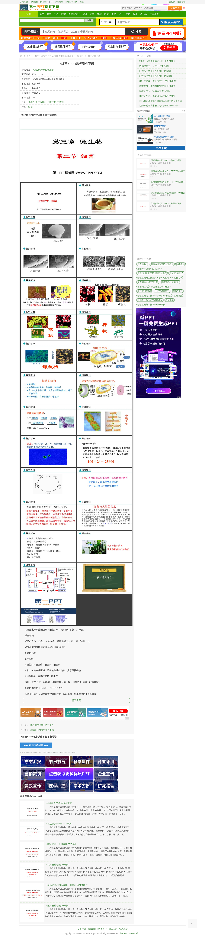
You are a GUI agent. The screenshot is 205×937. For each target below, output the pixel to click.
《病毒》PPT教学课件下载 (41, 730)
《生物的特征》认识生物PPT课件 (153, 66)
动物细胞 (180, 264)
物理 (85, 14)
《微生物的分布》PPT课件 (41, 725)
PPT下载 (79, 2)
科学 (63, 14)
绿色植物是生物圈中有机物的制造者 (154, 295)
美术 (128, 14)
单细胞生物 (142, 286)
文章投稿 (181, 2)
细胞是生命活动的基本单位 (150, 300)
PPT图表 (69, 2)
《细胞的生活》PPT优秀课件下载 (165, 203)
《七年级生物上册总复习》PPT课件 (154, 71)
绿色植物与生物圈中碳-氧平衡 (151, 304)
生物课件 (45, 56)
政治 (120, 14)
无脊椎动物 (142, 264)
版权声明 (92, 929)
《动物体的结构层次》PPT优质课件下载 (167, 182)
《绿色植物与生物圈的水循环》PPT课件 (156, 86)
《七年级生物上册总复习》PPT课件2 (155, 76)
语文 (41, 14)
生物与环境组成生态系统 (148, 268)
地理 (99, 14)
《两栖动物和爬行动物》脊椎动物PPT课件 (66, 885)
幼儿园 (143, 14)
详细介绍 (32, 102)
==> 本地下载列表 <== (36, 745)
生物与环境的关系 (173, 277)
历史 (106, 14)
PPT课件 (35, 56)
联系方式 (102, 929)
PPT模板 (34, 2)
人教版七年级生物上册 (62, 56)
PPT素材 (44, 2)
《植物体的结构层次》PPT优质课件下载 (167, 171)
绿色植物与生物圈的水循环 (150, 277)
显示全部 (76, 700)
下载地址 (42, 102)
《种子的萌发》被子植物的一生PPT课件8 (157, 81)
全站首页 (24, 2)
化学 (92, 14)
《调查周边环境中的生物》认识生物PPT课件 (159, 105)
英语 (56, 14)
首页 (28, 14)
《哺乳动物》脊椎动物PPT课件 (60, 844)
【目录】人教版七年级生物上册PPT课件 (156, 61)
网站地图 (113, 929)
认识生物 (169, 300)
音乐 (135, 14)
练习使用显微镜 (144, 291)
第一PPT (24, 56)
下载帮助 (171, 2)
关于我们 (81, 929)
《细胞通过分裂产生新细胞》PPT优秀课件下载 (167, 192)
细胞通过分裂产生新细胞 (162, 264)
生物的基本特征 (162, 291)
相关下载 (52, 102)
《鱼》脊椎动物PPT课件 (57, 905)
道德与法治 (74, 14)
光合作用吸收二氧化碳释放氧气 (152, 273)
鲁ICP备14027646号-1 (130, 933)
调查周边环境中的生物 (147, 282)
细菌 (30, 107)
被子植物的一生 (176, 273)
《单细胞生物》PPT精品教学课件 (165, 160)
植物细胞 (178, 295)
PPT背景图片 (57, 2)
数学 (49, 14)
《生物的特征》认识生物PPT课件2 (154, 91)
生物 (113, 14)
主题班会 (154, 14)
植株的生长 (177, 291)
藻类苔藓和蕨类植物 (170, 282)
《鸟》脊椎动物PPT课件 (57, 864)
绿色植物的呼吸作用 (160, 286)
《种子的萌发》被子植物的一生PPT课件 (156, 95)
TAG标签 (123, 929)
